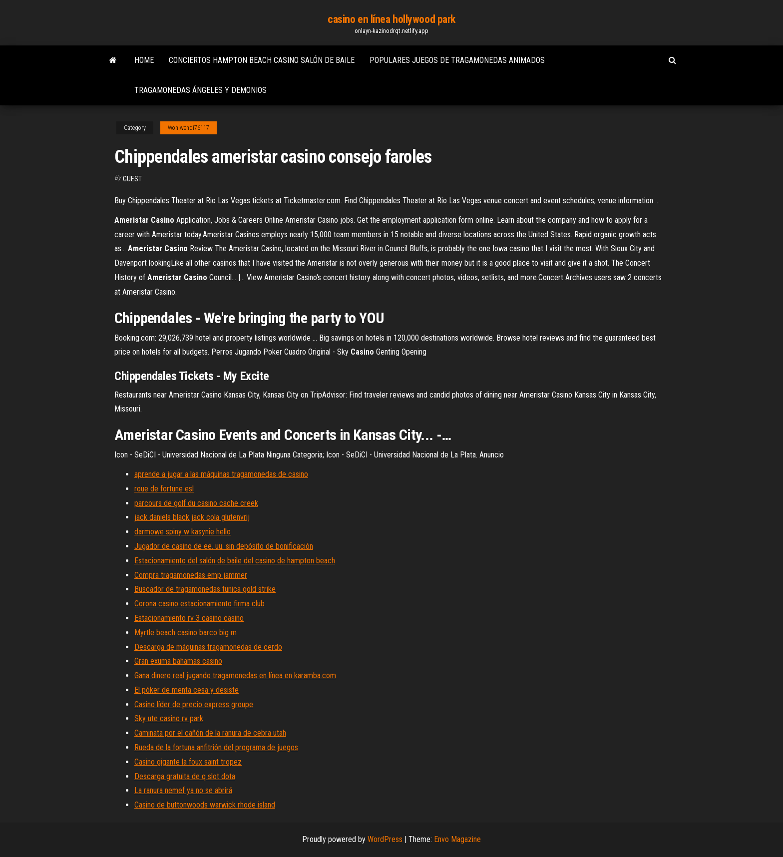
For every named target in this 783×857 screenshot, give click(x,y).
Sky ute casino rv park (168, 718)
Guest (132, 179)
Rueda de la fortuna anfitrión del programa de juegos (216, 747)
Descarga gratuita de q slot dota (184, 776)
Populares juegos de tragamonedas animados (457, 60)
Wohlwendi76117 (188, 127)
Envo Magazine (457, 839)
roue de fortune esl (164, 488)
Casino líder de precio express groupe (193, 704)
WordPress (385, 839)
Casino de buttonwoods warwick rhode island (204, 805)
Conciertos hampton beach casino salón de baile (262, 60)
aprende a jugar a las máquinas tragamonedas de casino (221, 474)
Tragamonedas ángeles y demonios (200, 90)
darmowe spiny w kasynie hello (182, 531)
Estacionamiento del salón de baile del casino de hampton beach (234, 560)
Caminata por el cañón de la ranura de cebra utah (210, 733)
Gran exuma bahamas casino (178, 661)
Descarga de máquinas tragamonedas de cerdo (208, 647)
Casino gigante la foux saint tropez (188, 762)
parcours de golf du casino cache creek (196, 503)
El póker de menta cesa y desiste (186, 690)
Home (144, 60)
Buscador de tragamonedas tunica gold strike (205, 589)
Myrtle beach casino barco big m (185, 632)
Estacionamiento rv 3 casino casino (189, 618)
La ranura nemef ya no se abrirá (183, 790)
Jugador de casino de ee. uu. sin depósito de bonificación (223, 546)
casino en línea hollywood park (391, 19)
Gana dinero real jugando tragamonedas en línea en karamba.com (235, 675)
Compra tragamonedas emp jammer (190, 575)
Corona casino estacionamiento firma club (199, 603)
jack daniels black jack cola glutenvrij (192, 517)
